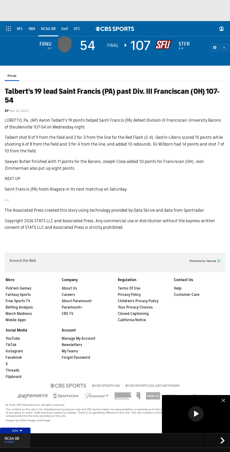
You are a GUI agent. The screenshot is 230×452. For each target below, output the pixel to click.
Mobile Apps (16, 320)
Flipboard (13, 376)
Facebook (14, 357)
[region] (196, 414)
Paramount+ (72, 307)
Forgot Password (76, 357)
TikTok (11, 345)
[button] (196, 414)
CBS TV (67, 313)
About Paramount (77, 301)
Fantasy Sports (18, 294)
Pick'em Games (18, 288)
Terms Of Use (129, 288)
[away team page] (65, 44)
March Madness (19, 313)
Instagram (14, 351)
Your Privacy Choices (135, 307)
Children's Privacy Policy (138, 301)
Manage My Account (78, 338)
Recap (12, 76)
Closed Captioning (133, 313)
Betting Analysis (19, 307)
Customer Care (186, 294)
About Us (69, 288)
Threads (12, 370)
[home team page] (164, 44)
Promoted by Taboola (205, 261)
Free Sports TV (18, 301)
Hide (17, 430)
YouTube (13, 338)
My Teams (70, 351)
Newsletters (72, 345)
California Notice (132, 320)
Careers (68, 294)
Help (177, 288)
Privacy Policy (129, 294)
